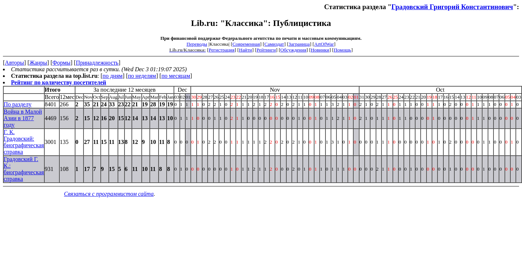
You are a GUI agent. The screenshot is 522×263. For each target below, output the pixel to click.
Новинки (320, 50)
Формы (61, 63)
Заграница (299, 44)
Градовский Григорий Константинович (452, 7)
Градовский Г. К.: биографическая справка (24, 169)
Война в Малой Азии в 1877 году (23, 118)
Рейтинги (266, 50)
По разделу (17, 104)
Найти (245, 50)
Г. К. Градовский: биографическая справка (24, 142)
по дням (112, 76)
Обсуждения (293, 50)
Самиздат (274, 44)
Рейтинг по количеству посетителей (58, 82)
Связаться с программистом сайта (109, 194)
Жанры (38, 63)
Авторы (14, 63)
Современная (246, 44)
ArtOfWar (324, 44)
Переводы (197, 44)
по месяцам (175, 76)
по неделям (142, 76)
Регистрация (222, 50)
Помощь (342, 50)
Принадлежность (97, 63)
